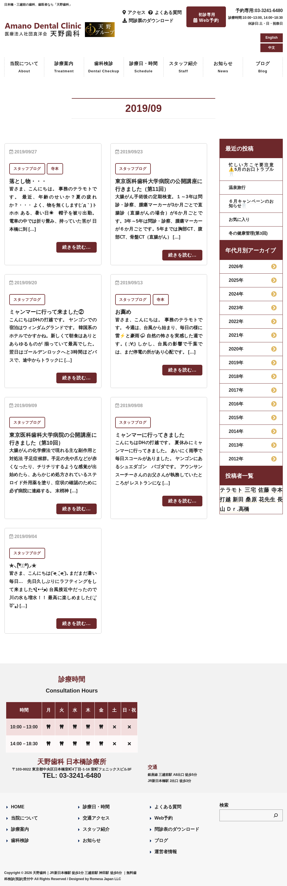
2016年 (236, 404)
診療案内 (64, 67)
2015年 (236, 417)
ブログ (263, 67)
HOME (17, 806)
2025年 (236, 280)
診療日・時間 (143, 67)
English (271, 38)
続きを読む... (76, 247)
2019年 (236, 362)
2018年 (236, 376)
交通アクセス (96, 817)
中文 (271, 48)
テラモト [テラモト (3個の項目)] (231, 490)
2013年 (236, 445)
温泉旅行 (238, 187)
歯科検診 (103, 67)
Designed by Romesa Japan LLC (95, 879)
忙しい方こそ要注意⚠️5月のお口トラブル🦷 (251, 169)
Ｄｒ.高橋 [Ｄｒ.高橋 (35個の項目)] (238, 510)
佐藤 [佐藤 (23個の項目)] (264, 490)
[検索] (275, 815)
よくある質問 (167, 806)
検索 (223, 804)
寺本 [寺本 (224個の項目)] (277, 490)
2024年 (236, 294)
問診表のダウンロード (176, 829)
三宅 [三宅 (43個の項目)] (250, 490)
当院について (24, 67)
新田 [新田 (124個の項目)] (238, 500)
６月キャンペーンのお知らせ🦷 (251, 203)
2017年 (236, 390)
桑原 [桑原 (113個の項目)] (251, 500)
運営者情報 (165, 851)
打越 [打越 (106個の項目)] (225, 500)
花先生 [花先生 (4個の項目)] (267, 500)
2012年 (236, 458)
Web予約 (163, 817)
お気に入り (240, 219)
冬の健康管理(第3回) (249, 233)
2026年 (236, 266)
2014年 (236, 431)
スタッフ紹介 (183, 67)
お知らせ (223, 67)
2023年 (236, 307)
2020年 (236, 349)
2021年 (236, 335)
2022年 (236, 321)
